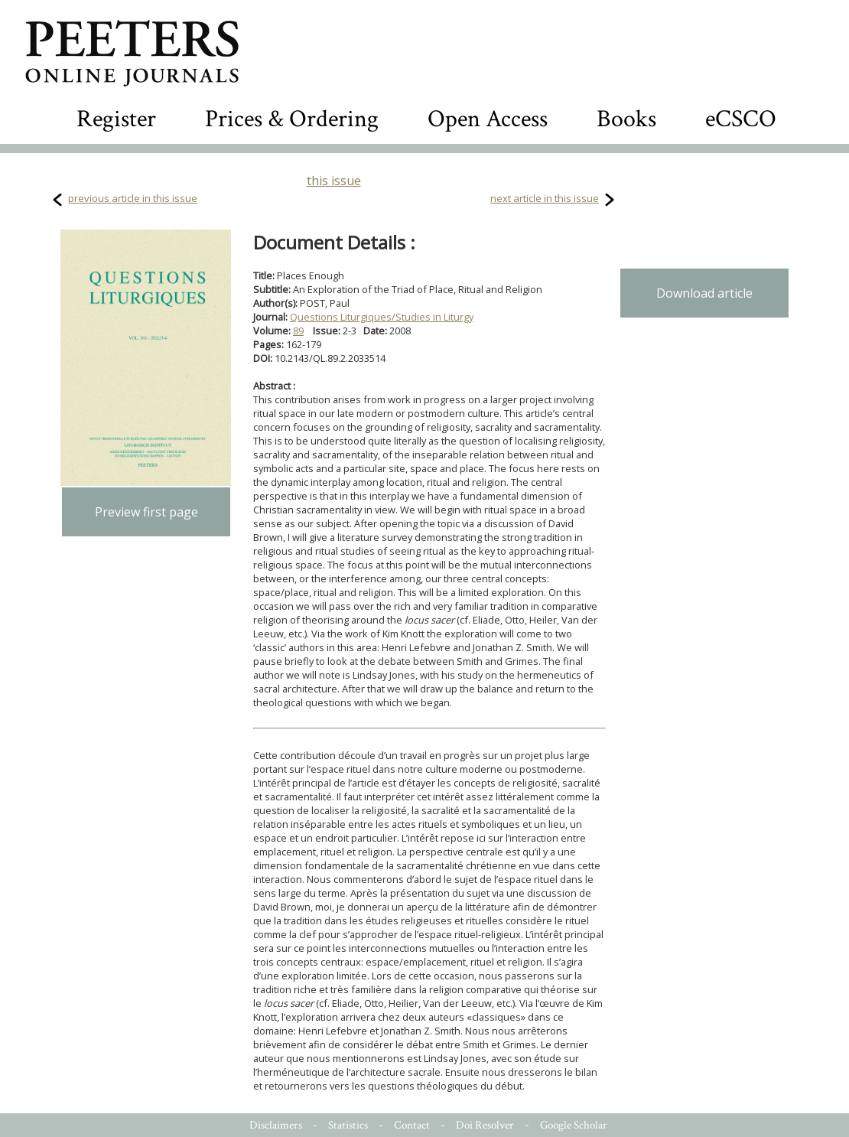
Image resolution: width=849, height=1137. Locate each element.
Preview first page (146, 511)
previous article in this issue (132, 198)
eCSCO (740, 119)
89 (298, 330)
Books (626, 119)
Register (116, 119)
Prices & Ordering (292, 119)
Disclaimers (275, 1125)
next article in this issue (544, 198)
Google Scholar (573, 1125)
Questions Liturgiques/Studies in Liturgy (381, 317)
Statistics (348, 1125)
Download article (704, 293)
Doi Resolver (485, 1125)
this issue (334, 180)
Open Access (488, 119)
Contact (412, 1125)
